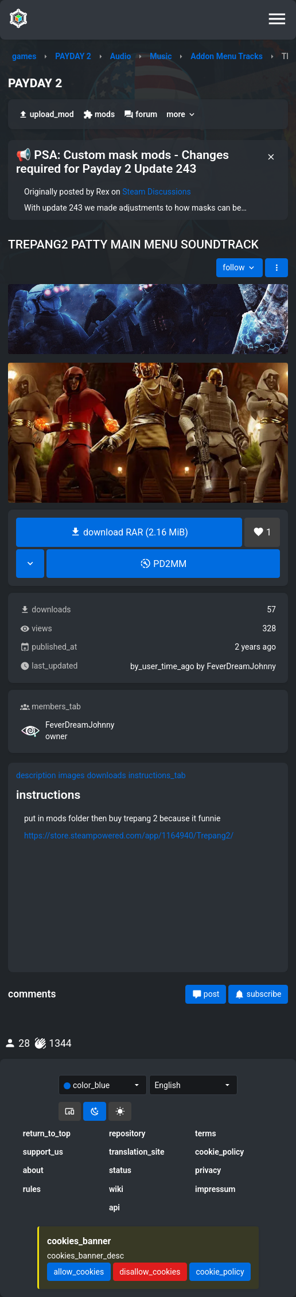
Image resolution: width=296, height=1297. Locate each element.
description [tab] (36, 775)
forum (140, 114)
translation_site (137, 1151)
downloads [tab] (106, 775)
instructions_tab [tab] (157, 775)
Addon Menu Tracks (226, 56)
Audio (120, 56)
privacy (208, 1170)
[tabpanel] (148, 821)
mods (99, 114)
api (114, 1207)
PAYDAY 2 (73, 56)
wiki (116, 1189)
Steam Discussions (156, 192)
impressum (215, 1189)
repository (127, 1133)
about (33, 1170)
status (120, 1170)
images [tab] (72, 775)
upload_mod (46, 114)
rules (32, 1189)
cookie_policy (219, 1151)
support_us (43, 1151)
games (24, 56)
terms (205, 1133)
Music (161, 56)
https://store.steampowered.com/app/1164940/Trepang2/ (128, 835)
